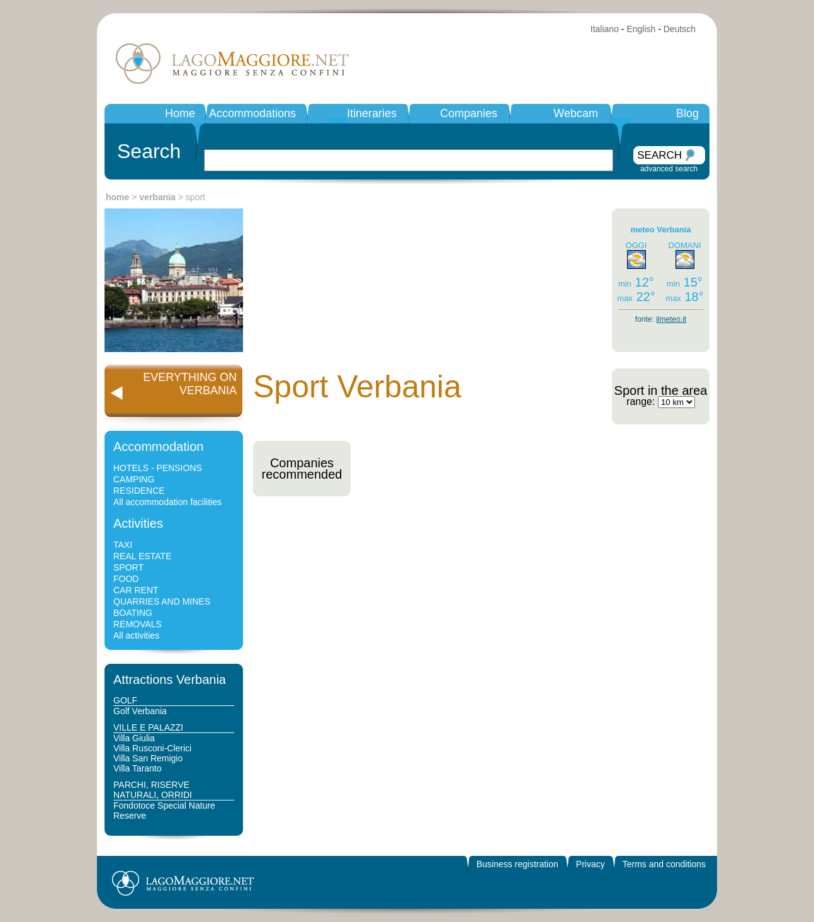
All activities (136, 635)
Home (180, 113)
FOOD (125, 579)
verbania (157, 197)
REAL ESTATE (142, 556)
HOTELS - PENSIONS (157, 468)
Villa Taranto (137, 768)
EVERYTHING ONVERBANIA (190, 384)
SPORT (128, 567)
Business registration (517, 864)
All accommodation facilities (167, 502)
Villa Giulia (134, 738)
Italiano (605, 29)
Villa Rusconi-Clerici (152, 748)
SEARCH (659, 155)
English (640, 29)
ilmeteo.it (671, 319)
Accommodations (252, 113)
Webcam (575, 113)
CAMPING (133, 479)
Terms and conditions (664, 864)
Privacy (590, 864)
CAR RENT (136, 590)
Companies (468, 113)
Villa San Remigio (148, 758)
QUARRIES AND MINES (161, 601)
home (117, 197)
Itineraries (372, 113)
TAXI (122, 545)
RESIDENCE (139, 491)
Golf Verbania (140, 711)
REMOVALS (137, 624)
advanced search (669, 168)
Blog (687, 113)
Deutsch (680, 29)
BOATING (132, 613)
